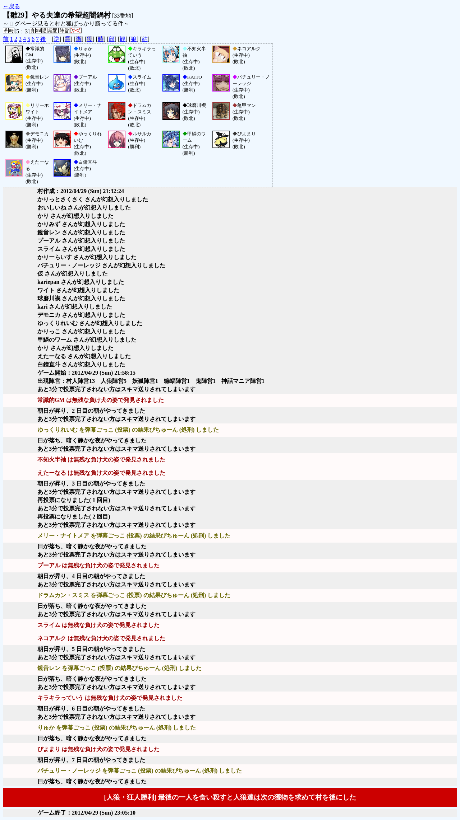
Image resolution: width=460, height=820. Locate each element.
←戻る (11, 6)
